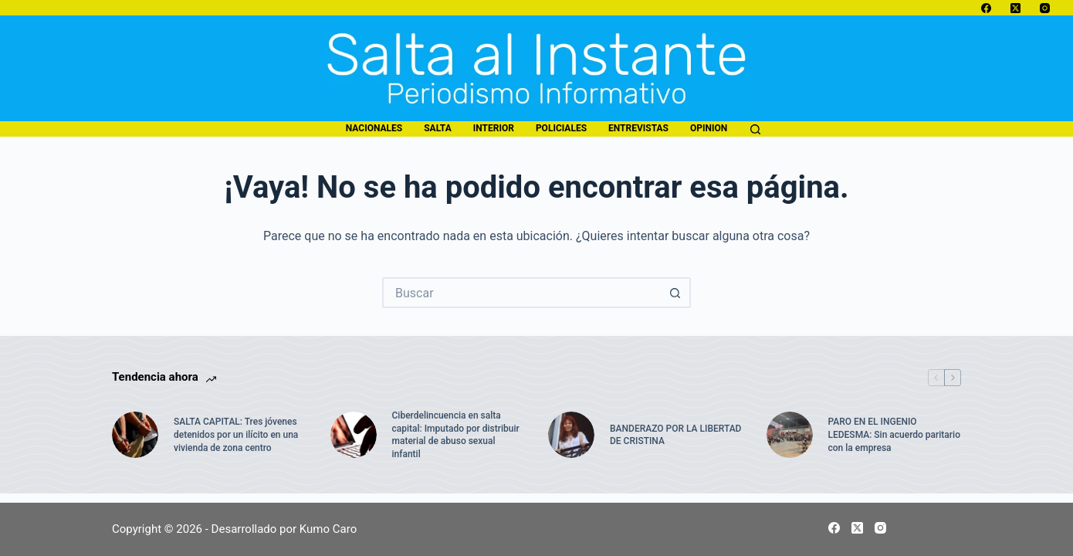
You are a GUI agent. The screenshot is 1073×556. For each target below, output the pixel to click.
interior (493, 128)
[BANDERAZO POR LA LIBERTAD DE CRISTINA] (571, 435)
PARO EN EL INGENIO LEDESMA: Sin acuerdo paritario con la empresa (894, 434)
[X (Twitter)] (1015, 8)
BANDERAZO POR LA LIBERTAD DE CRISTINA (675, 435)
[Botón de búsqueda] (675, 292)
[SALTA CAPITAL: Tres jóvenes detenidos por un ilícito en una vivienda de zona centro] (135, 435)
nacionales (374, 128)
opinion (708, 128)
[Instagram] (1045, 8)
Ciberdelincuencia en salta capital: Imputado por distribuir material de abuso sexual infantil (456, 434)
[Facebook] (986, 8)
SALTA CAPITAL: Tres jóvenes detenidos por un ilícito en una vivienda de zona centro (236, 434)
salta (437, 128)
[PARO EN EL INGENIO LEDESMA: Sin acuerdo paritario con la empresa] (790, 435)
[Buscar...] (521, 292)
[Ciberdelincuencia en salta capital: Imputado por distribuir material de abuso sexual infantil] (353, 435)
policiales (561, 128)
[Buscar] (755, 129)
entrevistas (638, 128)
